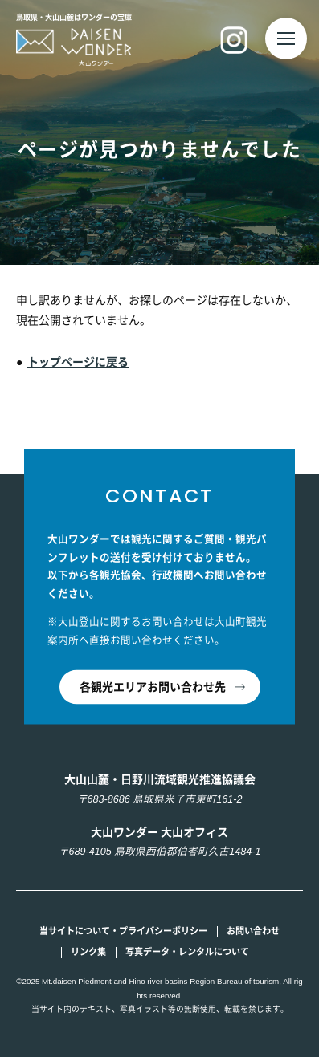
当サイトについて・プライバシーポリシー (123, 931)
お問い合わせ (253, 931)
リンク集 (88, 952)
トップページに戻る (78, 362)
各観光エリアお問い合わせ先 (153, 686)
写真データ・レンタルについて (187, 952)
